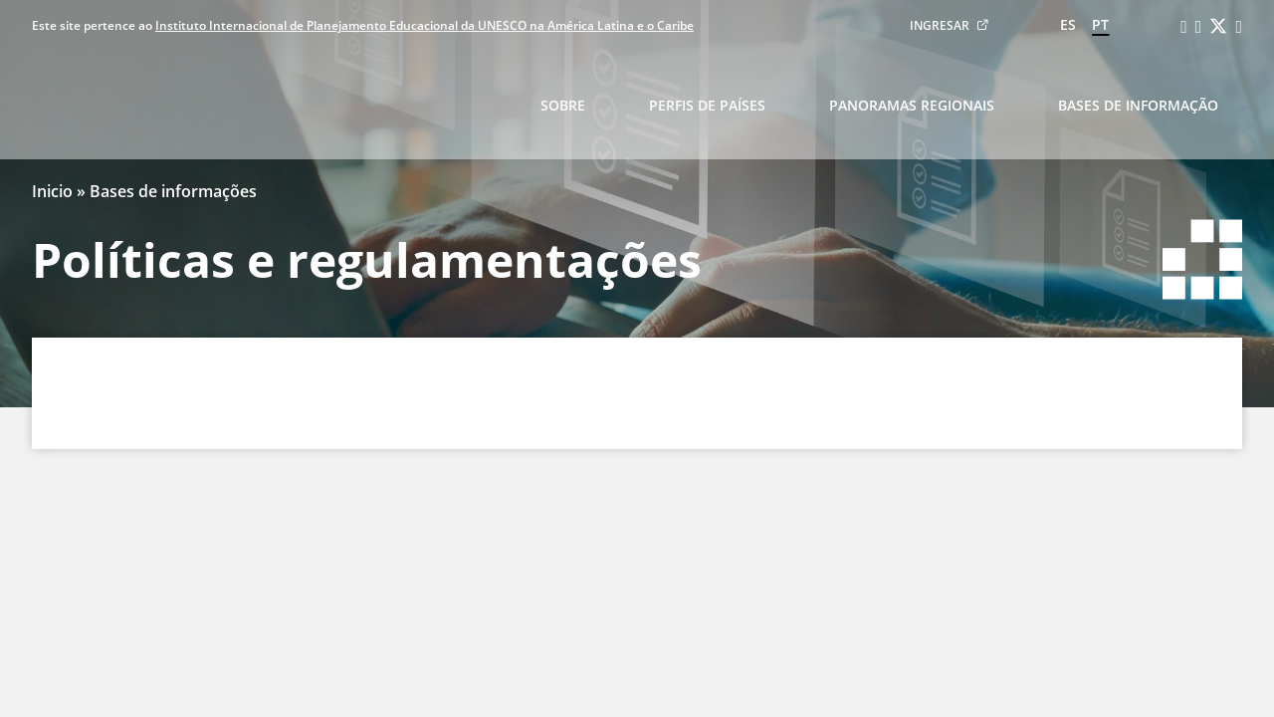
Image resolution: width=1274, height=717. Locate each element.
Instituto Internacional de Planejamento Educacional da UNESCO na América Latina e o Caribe (424, 25)
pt (1100, 24)
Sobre (562, 105)
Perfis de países (707, 105)
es (1068, 24)
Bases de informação (1138, 105)
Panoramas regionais (911, 105)
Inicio (52, 191)
